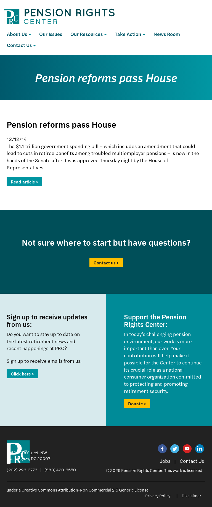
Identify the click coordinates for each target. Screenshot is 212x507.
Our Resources (88, 33)
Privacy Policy (157, 495)
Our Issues (50, 33)
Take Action (130, 33)
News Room (166, 33)
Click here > (22, 374)
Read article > (24, 181)
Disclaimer (191, 495)
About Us (19, 33)
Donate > (137, 403)
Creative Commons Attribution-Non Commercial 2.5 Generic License (85, 490)
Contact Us (21, 44)
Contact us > (106, 262)
